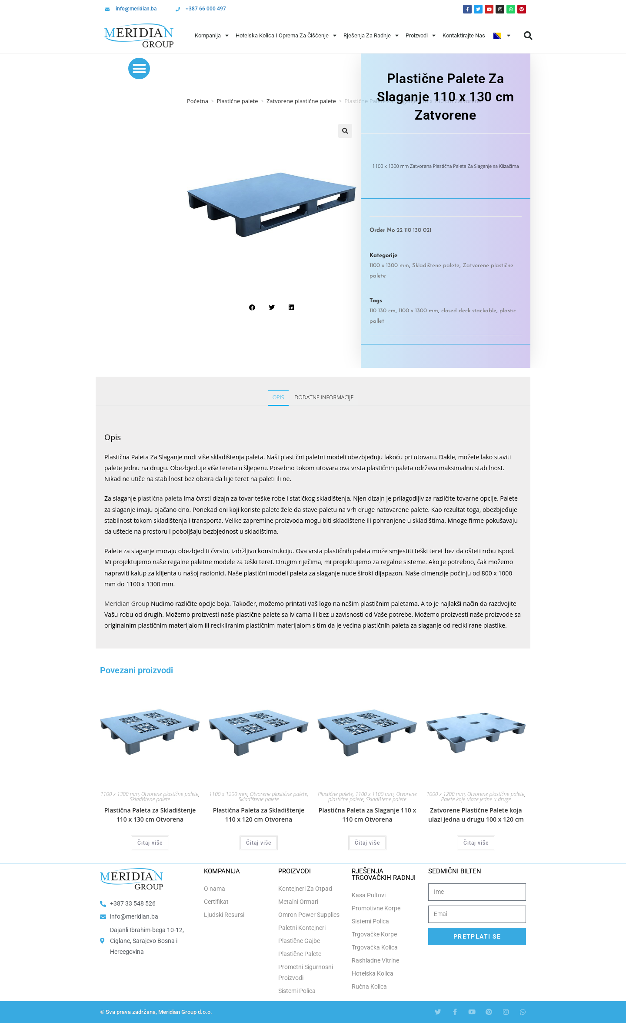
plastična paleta (159, 498)
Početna (197, 101)
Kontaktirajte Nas (464, 35)
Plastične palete (237, 101)
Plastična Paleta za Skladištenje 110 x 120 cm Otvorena (259, 814)
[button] (528, 35)
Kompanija (212, 35)
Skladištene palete (436, 265)
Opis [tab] (278, 397)
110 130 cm (383, 311)
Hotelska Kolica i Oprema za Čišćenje (286, 35)
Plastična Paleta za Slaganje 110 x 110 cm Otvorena (367, 814)
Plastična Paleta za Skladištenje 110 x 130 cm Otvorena (150, 814)
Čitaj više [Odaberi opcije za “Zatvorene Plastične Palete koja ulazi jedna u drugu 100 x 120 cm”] (476, 843)
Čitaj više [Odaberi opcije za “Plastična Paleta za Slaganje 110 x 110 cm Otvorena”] (367, 843)
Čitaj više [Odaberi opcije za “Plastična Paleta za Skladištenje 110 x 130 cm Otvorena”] (150, 843)
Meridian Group (126, 603)
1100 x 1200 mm (228, 794)
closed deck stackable (468, 311)
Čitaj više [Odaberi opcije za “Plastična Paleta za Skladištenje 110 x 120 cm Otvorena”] (258, 843)
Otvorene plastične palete (170, 794)
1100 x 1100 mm (375, 794)
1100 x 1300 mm (389, 265)
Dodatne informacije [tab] (323, 397)
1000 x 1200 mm (445, 794)
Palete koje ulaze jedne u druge (476, 799)
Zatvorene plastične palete (301, 101)
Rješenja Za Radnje (371, 35)
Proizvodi (421, 35)
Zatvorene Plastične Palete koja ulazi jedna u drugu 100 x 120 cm (476, 814)
